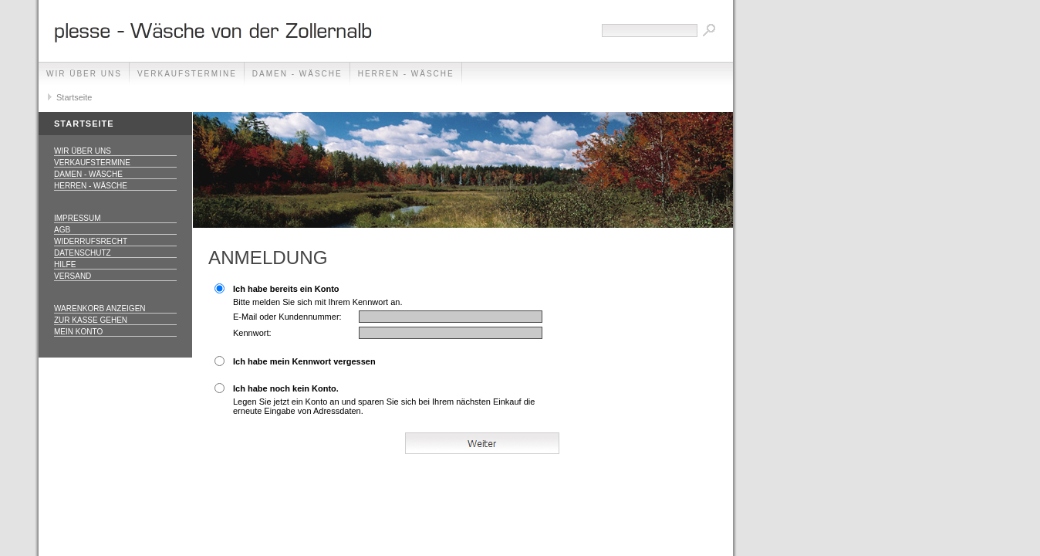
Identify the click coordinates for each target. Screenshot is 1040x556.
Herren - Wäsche (406, 74)
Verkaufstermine (187, 74)
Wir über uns (84, 74)
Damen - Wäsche (297, 74)
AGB (62, 229)
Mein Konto (78, 331)
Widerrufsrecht (90, 241)
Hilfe (65, 264)
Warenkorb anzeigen (100, 308)
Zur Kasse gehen (90, 320)
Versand (72, 276)
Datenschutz (82, 253)
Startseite (74, 97)
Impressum (77, 218)
